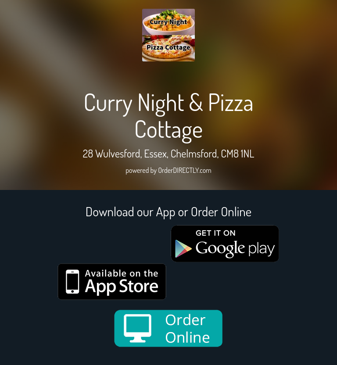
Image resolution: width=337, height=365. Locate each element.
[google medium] (225, 244)
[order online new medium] (168, 328)
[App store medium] (112, 282)
